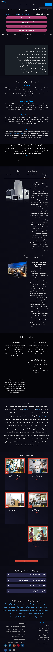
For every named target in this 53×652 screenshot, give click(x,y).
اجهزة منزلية (41, 4)
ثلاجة (33, 409)
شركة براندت (21, 604)
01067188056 (11, 14)
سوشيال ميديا (33, 4)
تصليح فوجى (12, 607)
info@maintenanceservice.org (12, 642)
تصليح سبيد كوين (29, 607)
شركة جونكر (12, 604)
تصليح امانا (20, 607)
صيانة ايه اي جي (48, 4)
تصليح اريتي (39, 607)
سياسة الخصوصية (21, 4)
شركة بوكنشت (31, 604)
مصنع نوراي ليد (23, 613)
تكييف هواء (27, 409)
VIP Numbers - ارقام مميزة (18, 617)
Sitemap (22, 623)
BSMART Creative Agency (37, 613)
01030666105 (25, 14)
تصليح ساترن (39, 610)
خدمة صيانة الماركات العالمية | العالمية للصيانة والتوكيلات (20, 610)
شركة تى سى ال (41, 604)
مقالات (26, 4)
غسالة (38, 409)
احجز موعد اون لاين (12, 4)
